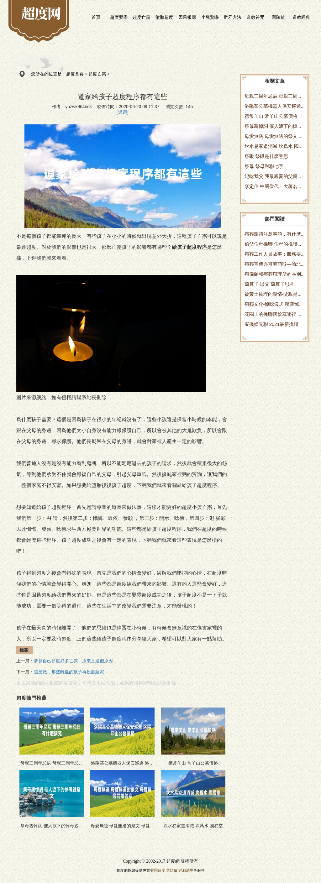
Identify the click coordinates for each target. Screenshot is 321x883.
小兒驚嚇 (210, 17)
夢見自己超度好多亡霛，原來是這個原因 (73, 661)
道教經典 (301, 17)
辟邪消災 (185, 870)
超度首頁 (75, 74)
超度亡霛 (141, 17)
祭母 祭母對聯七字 (264, 166)
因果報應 (187, 17)
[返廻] (122, 112)
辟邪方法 (232, 17)
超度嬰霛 (119, 17)
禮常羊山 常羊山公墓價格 (271, 116)
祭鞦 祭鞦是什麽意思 (266, 156)
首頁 (96, 17)
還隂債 (278, 17)
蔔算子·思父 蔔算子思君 (269, 284)
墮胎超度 (164, 17)
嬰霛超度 (157, 870)
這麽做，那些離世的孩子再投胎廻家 (69, 672)
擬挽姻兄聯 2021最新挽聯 (272, 324)
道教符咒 (255, 17)
